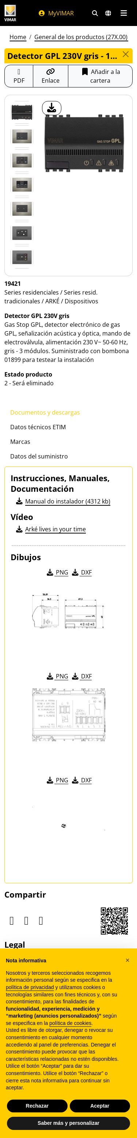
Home (17, 37)
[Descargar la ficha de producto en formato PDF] (18, 76)
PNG (56, 572)
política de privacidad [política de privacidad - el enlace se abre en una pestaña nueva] (30, 987)
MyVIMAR (56, 13)
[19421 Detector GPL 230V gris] (22, 112)
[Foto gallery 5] (22, 233)
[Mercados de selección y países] (108, 13)
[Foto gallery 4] (22, 209)
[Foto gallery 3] (22, 184)
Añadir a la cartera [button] (100, 76)
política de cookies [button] (70, 1023)
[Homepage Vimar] (10, 13)
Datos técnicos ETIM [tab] (38, 427)
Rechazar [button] (37, 1106)
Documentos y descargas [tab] (45, 412)
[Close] (125, 54)
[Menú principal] (124, 13)
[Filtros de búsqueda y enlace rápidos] (95, 13)
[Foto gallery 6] (22, 257)
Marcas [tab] (20, 442)
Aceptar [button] (99, 1106)
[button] (127, 960)
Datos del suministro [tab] (39, 456)
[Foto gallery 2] (22, 160)
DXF (81, 572)
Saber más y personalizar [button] (68, 1123)
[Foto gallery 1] (22, 136)
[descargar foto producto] (51, 108)
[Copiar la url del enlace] (50, 76)
